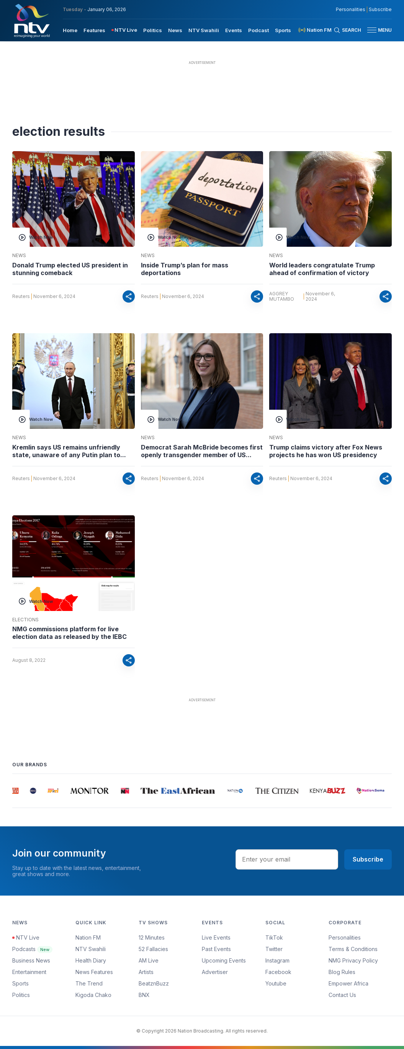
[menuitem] (70, 29)
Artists (146, 972)
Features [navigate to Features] (94, 30)
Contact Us (342, 995)
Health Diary (90, 960)
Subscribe (368, 859)
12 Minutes (152, 937)
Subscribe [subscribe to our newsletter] (380, 9)
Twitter (274, 949)
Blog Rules (342, 972)
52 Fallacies (153, 949)
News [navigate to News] (175, 30)
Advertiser (215, 972)
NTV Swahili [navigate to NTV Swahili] (203, 30)
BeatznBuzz (154, 983)
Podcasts (32, 949)
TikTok (274, 937)
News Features (94, 972)
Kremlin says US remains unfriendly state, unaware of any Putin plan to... (69, 451)
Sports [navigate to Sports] (283, 30)
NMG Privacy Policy (353, 960)
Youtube (275, 983)
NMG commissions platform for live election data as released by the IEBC (69, 632)
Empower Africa (348, 983)
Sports (20, 983)
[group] (16, 791)
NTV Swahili (90, 949)
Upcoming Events (224, 960)
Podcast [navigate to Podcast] (258, 30)
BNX (144, 995)
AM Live (149, 960)
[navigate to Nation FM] (314, 30)
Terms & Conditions (353, 949)
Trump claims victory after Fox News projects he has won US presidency (325, 451)
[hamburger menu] (371, 30)
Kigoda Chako (93, 995)
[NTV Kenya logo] (31, 20)
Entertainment (29, 972)
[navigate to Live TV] (124, 30)
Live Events (216, 937)
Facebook (278, 972)
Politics (21, 995)
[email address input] (287, 859)
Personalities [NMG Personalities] (350, 9)
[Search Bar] (347, 30)
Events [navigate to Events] (233, 30)
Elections (25, 619)
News (19, 255)
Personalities (345, 937)
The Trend (89, 983)
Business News (31, 960)
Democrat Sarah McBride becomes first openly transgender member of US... (202, 451)
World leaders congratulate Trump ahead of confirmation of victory (322, 269)
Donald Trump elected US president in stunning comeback (70, 269)
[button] (376, 30)
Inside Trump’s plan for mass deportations (184, 269)
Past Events (216, 949)
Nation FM (88, 937)
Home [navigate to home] (70, 30)
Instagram (277, 960)
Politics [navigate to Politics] (152, 30)
